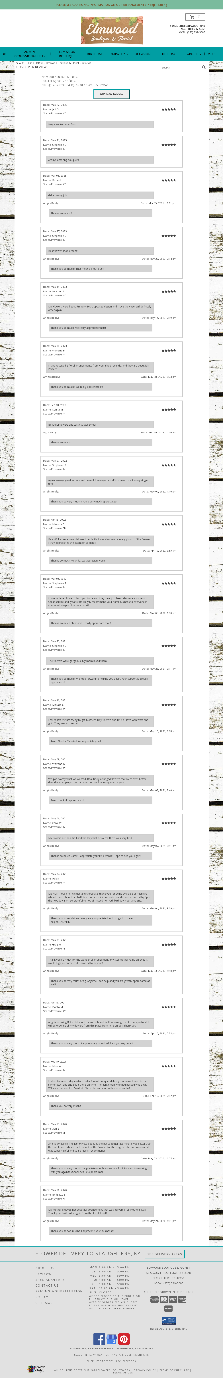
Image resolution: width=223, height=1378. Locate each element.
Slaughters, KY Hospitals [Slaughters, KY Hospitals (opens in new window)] (135, 1348)
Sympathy (119, 54)
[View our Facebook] (99, 1343)
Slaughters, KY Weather (91, 1354)
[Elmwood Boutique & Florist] (112, 30)
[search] (204, 67)
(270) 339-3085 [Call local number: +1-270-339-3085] (196, 32)
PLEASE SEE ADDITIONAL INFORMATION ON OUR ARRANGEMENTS (111, 5)
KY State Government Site (130, 1354)
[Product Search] (180, 67)
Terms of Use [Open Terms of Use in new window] (123, 1372)
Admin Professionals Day (29, 54)
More (214, 54)
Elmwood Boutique (67, 54)
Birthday (95, 54)
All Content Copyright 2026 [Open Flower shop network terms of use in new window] (75, 1370)
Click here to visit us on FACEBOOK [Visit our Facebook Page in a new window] (111, 1361)
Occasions (146, 54)
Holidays (172, 54)
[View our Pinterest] (124, 1343)
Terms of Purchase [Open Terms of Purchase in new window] (174, 1370)
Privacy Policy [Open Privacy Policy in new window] (145, 1370)
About (194, 54)
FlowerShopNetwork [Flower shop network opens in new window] (114, 1370)
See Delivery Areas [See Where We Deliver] (165, 1254)
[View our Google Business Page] (111, 1343)
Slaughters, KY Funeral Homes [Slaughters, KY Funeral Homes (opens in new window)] (91, 1348)
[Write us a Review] (111, 94)
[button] (195, 17)
